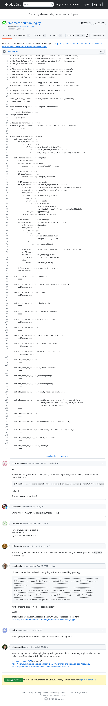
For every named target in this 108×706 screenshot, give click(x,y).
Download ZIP (98, 35)
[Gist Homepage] (13, 4)
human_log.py (31, 23)
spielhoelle (17, 566)
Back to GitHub (72, 4)
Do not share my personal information (54, 695)
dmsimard (14, 23)
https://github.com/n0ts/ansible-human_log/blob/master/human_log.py (43, 619)
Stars (40, 35)
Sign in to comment (87, 679)
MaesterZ (16, 506)
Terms (23, 692)
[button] (87, 35)
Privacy (30, 692)
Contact (70, 692)
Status (45, 692)
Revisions (22, 35)
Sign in (86, 4)
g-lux (14, 630)
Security (38, 692)
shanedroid (17, 647)
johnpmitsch (18, 546)
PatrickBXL (17, 523)
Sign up (97, 4)
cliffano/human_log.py (25, 26)
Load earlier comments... (57, 456)
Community (54, 692)
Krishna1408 (18, 463)
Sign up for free (14, 680)
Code (7, 35)
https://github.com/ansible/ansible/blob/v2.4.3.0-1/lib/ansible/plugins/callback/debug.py (51, 664)
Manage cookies (81, 692)
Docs (63, 692)
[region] (54, 252)
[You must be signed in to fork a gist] (99, 23)
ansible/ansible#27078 (22, 661)
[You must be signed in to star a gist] (86, 23)
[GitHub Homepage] (46, 699)
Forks (55, 35)
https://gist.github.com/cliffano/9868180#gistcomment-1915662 (40, 666)
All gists (59, 4)
